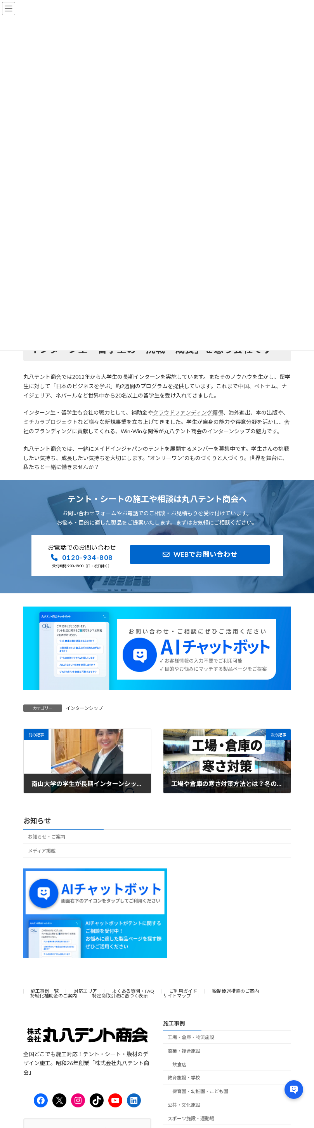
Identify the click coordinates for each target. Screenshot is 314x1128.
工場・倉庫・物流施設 (191, 1037)
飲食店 (179, 1064)
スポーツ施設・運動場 (191, 1118)
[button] (82, 557)
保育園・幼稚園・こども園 (200, 1091)
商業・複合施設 (184, 1051)
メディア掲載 (42, 851)
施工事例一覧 (45, 991)
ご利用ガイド (183, 991)
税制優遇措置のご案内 (235, 991)
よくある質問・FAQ (133, 991)
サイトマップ (177, 996)
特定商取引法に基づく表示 (120, 996)
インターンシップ (84, 708)
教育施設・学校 (184, 1078)
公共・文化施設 (184, 1105)
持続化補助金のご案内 (53, 996)
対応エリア (85, 991)
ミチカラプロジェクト (50, 421)
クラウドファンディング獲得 (188, 412)
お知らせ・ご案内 (46, 836)
